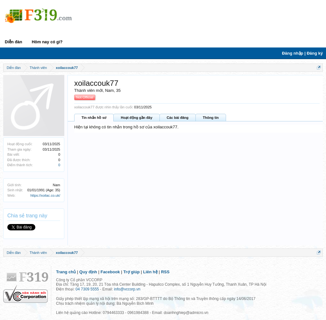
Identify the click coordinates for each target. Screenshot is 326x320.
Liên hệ (150, 271)
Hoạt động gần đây (136, 117)
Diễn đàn (13, 41)
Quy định (88, 271)
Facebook (110, 271)
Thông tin (211, 117)
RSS (165, 271)
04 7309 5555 (87, 289)
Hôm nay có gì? (47, 41)
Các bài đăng (177, 117)
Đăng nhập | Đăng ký (302, 53)
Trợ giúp (131, 271)
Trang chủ (66, 271)
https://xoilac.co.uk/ (45, 195)
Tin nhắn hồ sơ (94, 117)
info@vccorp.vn (127, 289)
